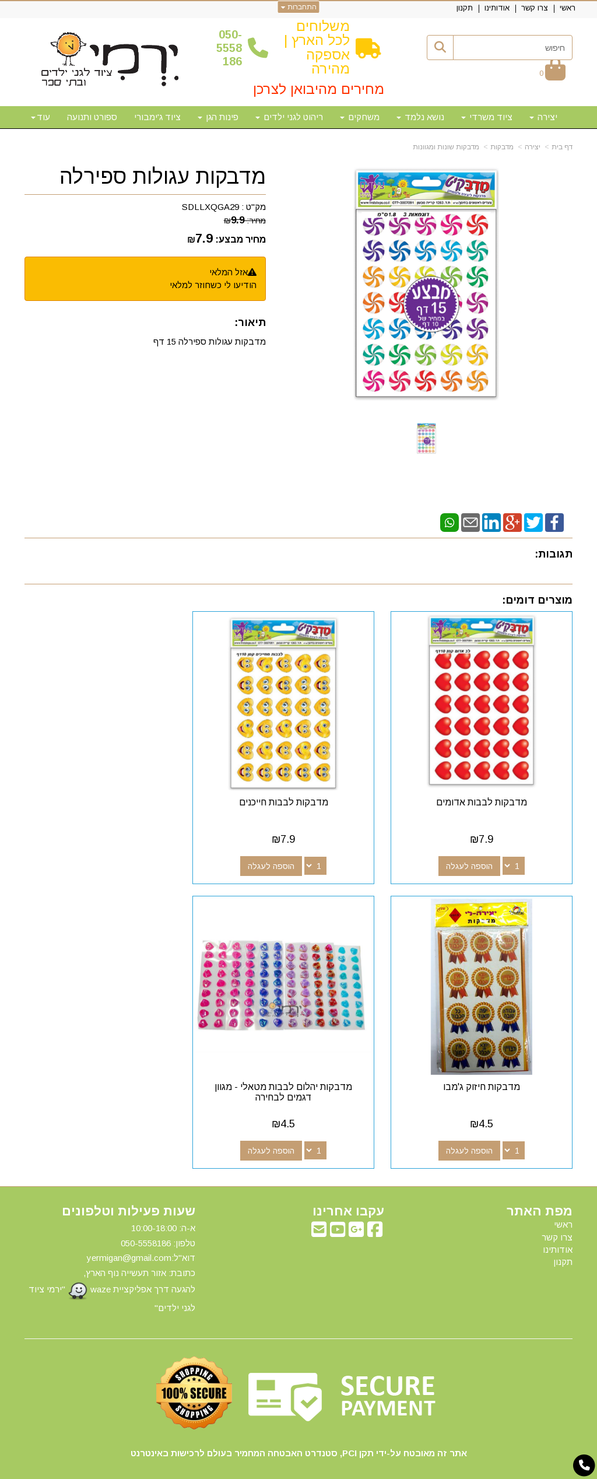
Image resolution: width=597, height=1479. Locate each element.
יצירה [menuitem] (543, 117)
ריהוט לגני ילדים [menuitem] (289, 117)
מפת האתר (540, 1189)
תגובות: (554, 554)
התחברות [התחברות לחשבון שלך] (299, 7)
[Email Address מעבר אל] (318, 1210)
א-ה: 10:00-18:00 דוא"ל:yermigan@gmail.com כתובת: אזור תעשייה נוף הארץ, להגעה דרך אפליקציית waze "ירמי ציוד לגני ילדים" (112, 1246)
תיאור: (250, 322)
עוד (40, 117)
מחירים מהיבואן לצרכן (318, 89)
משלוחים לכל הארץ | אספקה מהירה (317, 47)
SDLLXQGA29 (210, 207)
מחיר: (245, 220)
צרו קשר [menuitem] (534, 7)
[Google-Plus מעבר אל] (356, 1210)
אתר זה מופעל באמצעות (298, 1469)
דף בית (562, 147)
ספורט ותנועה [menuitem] (92, 117)
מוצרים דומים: (537, 600)
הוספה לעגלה (474, 855)
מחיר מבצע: (240, 239)
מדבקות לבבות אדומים (486, 791)
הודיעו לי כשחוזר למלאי (213, 285)
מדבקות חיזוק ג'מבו (110, 791)
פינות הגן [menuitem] (218, 117)
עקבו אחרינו (348, 1189)
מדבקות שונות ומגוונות (446, 147)
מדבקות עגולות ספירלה (162, 176)
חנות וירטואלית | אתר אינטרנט (223, 1467)
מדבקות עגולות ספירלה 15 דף (209, 341)
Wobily (335, 1467)
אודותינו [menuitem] (497, 7)
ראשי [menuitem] (567, 7)
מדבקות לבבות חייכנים (298, 791)
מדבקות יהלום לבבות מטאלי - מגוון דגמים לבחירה (487, 1070)
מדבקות (502, 147)
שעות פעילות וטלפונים (128, 1189)
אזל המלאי (228, 272)
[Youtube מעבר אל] (337, 1210)
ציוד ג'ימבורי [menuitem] (157, 117)
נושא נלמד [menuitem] (420, 117)
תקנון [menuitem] (464, 7)
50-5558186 (229, 48)
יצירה (532, 147)
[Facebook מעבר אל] (374, 1210)
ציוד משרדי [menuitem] (486, 117)
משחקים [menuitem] (360, 117)
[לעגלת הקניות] (552, 72)
